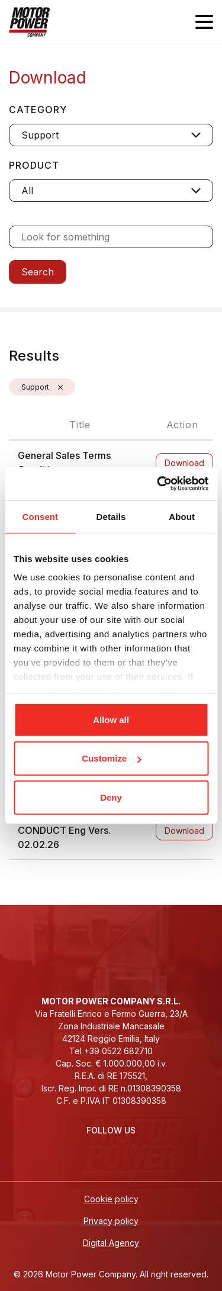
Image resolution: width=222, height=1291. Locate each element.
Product (34, 165)
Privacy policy (111, 1221)
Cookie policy (111, 1199)
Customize (111, 758)
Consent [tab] (40, 516)
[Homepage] (29, 22)
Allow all (111, 719)
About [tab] (182, 516)
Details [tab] (111, 516)
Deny (111, 797)
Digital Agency (111, 1243)
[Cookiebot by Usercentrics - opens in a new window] (158, 484)
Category (38, 109)
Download (184, 463)
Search (37, 272)
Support (35, 387)
